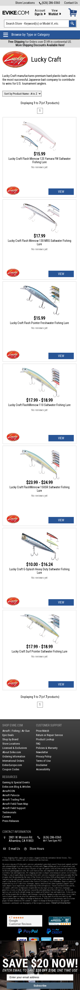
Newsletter (42, 752)
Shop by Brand (10, 739)
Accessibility (43, 769)
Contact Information (16, 831)
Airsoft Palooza (10, 795)
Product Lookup (45, 739)
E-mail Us (14, 848)
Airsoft (6, 730)
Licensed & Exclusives (14, 748)
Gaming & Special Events (16, 782)
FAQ (38, 743)
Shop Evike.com (12, 725)
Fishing (16, 730)
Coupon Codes (10, 769)
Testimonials (9, 812)
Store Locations (25, 2)
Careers (6, 816)
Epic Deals (8, 735)
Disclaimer (41, 765)
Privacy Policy (43, 756)
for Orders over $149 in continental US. (40, 43)
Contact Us (71, 2)
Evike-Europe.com (12, 765)
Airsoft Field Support (14, 808)
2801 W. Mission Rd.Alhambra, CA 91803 (21, 839)
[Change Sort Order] (22, 94)
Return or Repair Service (49, 735)
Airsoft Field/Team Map (15, 803)
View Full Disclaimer (60, 903)
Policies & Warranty (46, 748)
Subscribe (39, 985)
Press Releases (10, 821)
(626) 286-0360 (49, 2)
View (54, 12)
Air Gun (26, 730)
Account (40, 12)
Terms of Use (43, 760)
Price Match (42, 730)
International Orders (13, 760)
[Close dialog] (77, 944)
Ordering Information (13, 756)
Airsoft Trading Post (13, 799)
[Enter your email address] (40, 977)
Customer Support (49, 725)
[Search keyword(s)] (40, 23)
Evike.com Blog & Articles (16, 786)
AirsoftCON (8, 791)
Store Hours (37, 848)
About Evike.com (11, 752)
